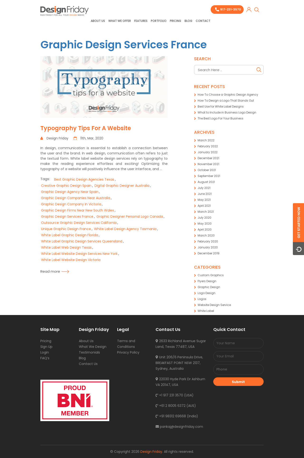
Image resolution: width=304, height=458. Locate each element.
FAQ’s (44, 358)
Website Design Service (214, 305)
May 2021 (204, 200)
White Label (206, 311)
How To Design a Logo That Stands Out (226, 100)
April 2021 (204, 206)
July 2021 (204, 188)
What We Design (92, 346)
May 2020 (205, 224)
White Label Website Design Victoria (70, 259)
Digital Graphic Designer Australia (122, 185)
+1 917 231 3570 (169, 395)
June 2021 (205, 194)
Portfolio (158, 21)
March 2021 (206, 212)
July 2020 (204, 218)
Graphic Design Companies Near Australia (75, 198)
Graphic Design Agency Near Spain (69, 191)
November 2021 (208, 164)
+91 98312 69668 (171, 416)
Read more (54, 271)
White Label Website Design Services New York (79, 253)
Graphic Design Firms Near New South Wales (77, 210)
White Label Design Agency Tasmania (125, 229)
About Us (98, 21)
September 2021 (209, 176)
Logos (202, 299)
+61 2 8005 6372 (170, 405)
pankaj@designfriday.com (179, 426)
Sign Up (46, 346)
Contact (203, 21)
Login (44, 352)
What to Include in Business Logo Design (227, 112)
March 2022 (206, 140)
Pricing (175, 21)
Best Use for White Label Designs (221, 106)
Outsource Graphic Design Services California (79, 222)
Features (140, 21)
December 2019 (208, 253)
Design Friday (151, 451)
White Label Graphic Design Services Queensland (81, 241)
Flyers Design (207, 281)
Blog (188, 21)
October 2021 (207, 170)
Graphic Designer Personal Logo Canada (129, 216)
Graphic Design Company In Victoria (71, 204)
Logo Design (206, 293)
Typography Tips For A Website (85, 128)
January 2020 (208, 247)
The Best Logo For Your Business (220, 118)
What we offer (119, 21)
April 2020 (205, 229)
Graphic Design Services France (123, 44)
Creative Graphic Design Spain (66, 185)
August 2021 (206, 182)
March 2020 (206, 235)
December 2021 (208, 158)
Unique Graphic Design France (66, 229)
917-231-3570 (230, 9)
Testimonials (89, 352)
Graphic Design (209, 287)
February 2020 (208, 241)
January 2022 (208, 152)
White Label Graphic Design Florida (69, 235)
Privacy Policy (128, 352)
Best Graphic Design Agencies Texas (84, 179)
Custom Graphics (211, 275)
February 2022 (208, 146)
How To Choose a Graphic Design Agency (228, 95)
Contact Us (88, 363)
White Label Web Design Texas (66, 247)
